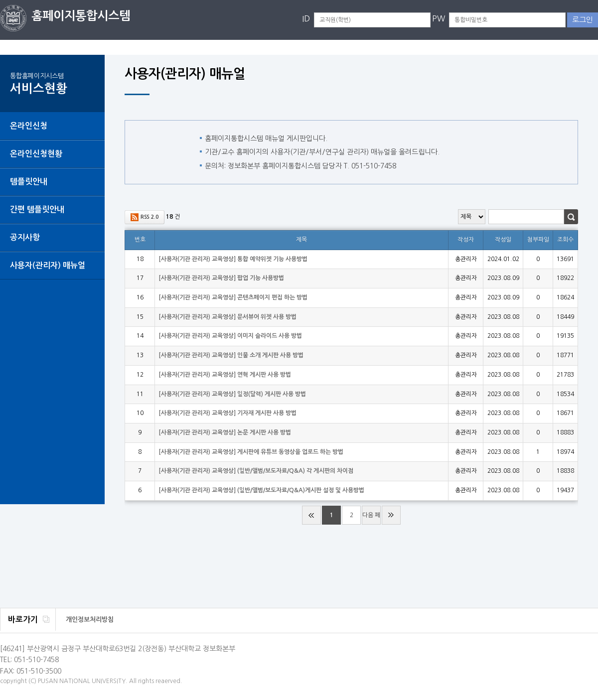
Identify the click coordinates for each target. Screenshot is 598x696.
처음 (311, 515)
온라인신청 (28, 126)
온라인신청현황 (36, 153)
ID (306, 18)
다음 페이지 (371, 518)
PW (438, 18)
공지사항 (25, 237)
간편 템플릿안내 (37, 209)
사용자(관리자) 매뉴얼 (47, 265)
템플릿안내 (28, 181)
